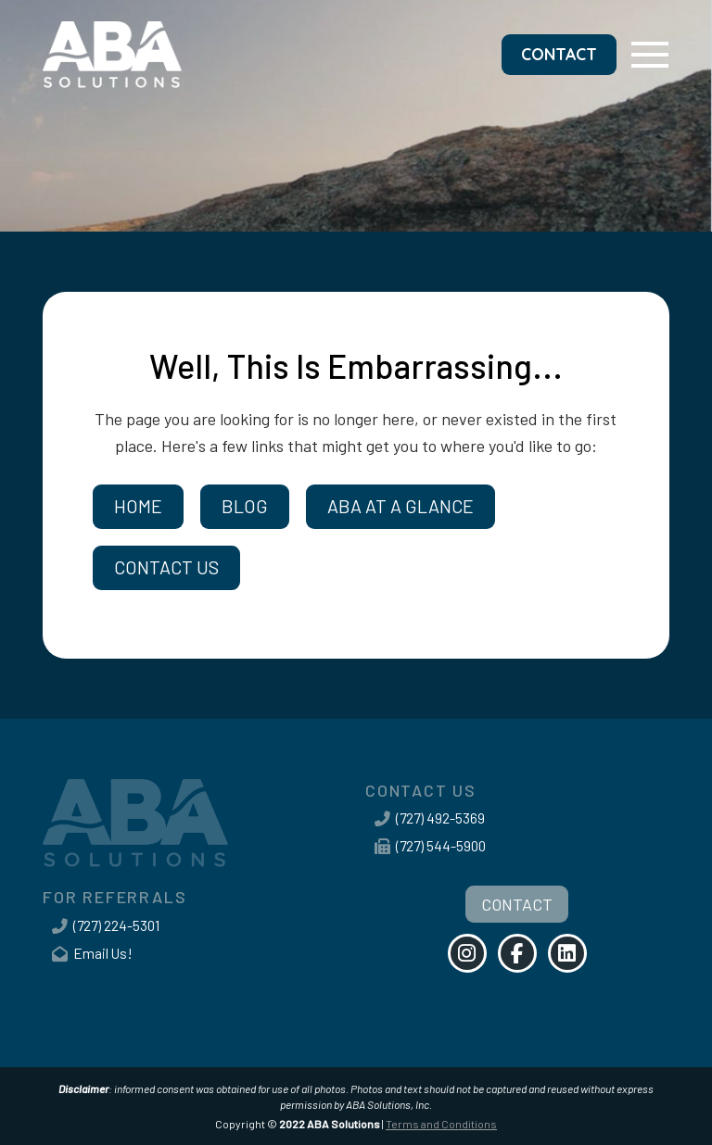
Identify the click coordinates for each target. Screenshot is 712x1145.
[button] (650, 54)
